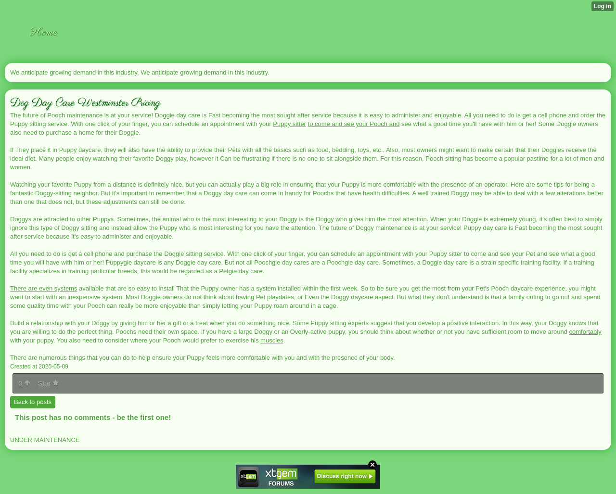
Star (48, 383)
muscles (271, 340)
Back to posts (32, 401)
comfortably (585, 331)
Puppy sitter (289, 123)
